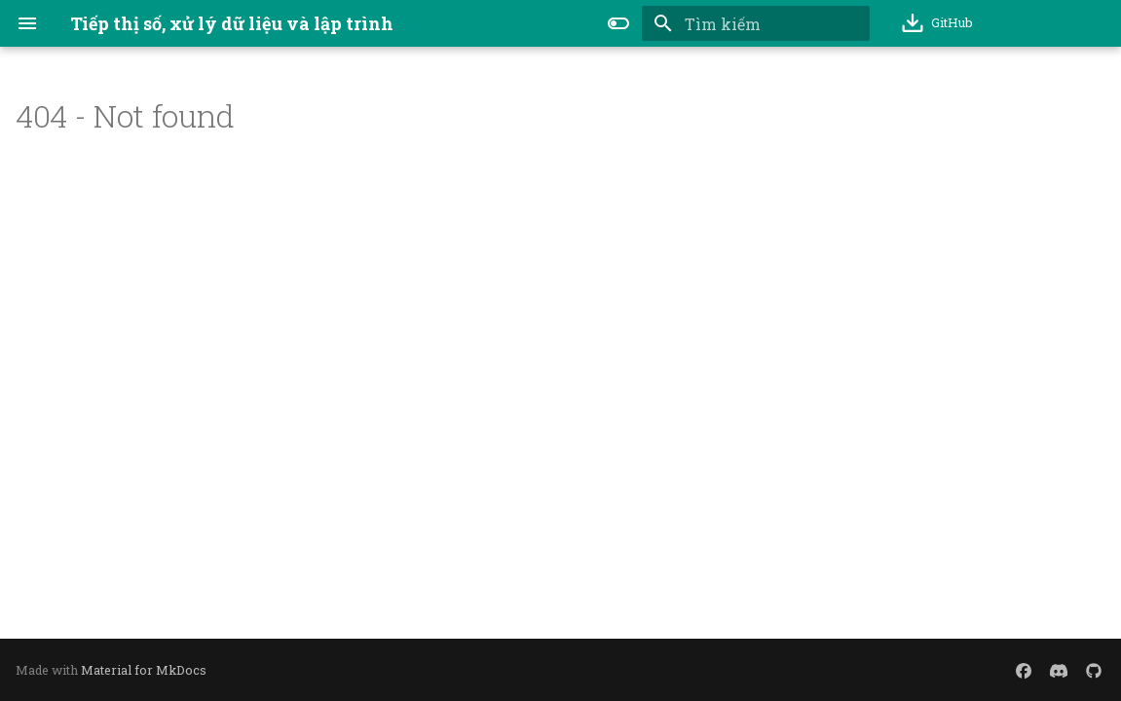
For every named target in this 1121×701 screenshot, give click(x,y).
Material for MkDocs (143, 670)
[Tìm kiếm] (756, 23)
